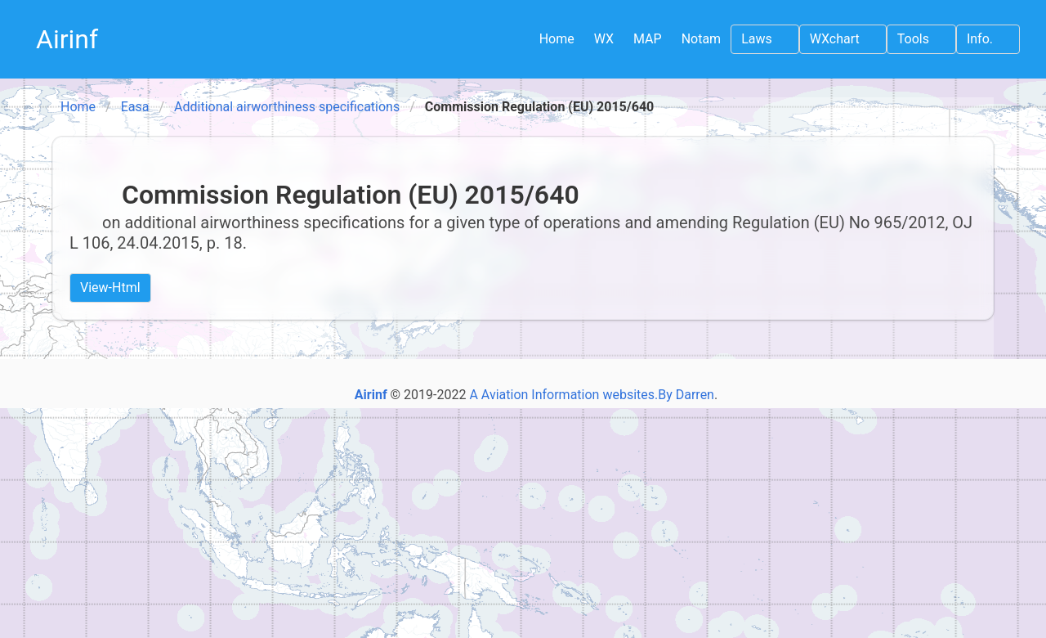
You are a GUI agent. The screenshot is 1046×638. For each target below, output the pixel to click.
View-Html (110, 287)
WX (604, 39)
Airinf (67, 39)
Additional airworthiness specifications (287, 107)
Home (556, 39)
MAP (647, 39)
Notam (702, 39)
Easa (135, 107)
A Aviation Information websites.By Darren (591, 394)
